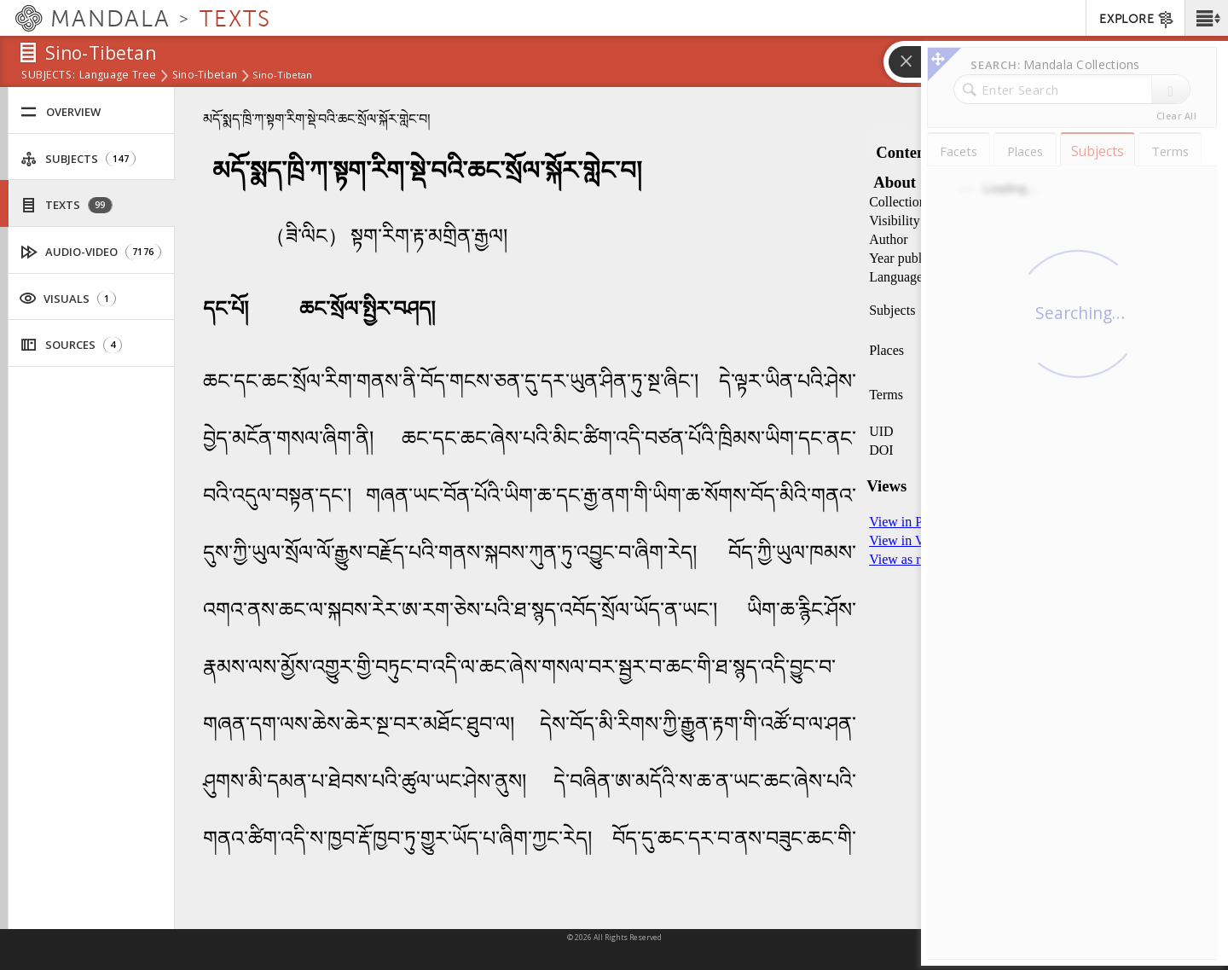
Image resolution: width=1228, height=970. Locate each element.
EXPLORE (1137, 19)
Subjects (78, 159)
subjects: (48, 76)
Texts (66, 205)
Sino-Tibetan (204, 76)
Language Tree (118, 76)
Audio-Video (91, 252)
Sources (71, 345)
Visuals (67, 297)
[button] (1206, 18)
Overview (60, 112)
